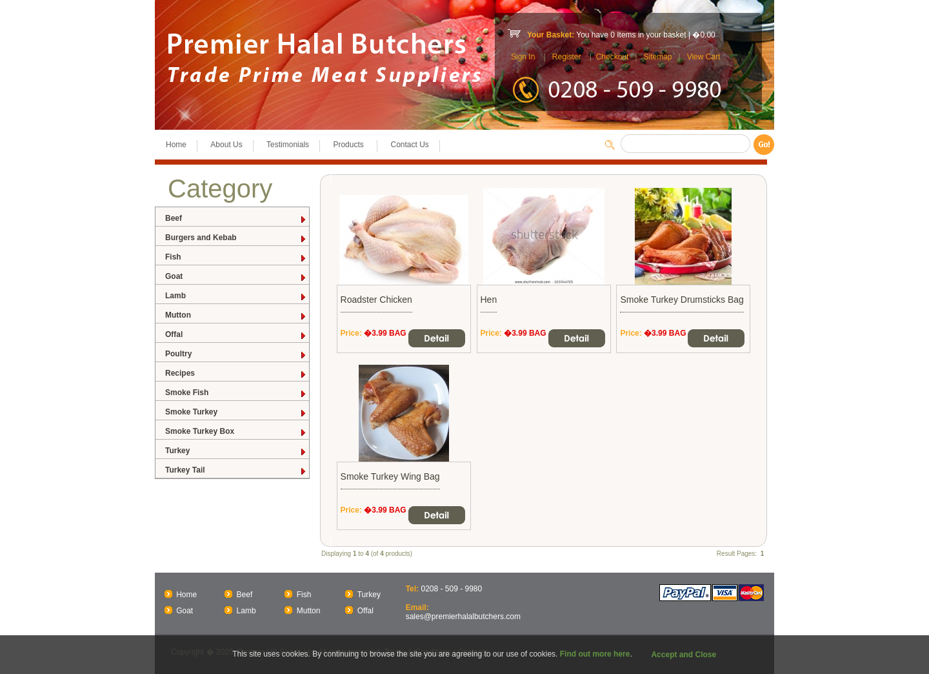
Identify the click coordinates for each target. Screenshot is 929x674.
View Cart (704, 56)
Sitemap (657, 56)
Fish (236, 257)
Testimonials (287, 144)
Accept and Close (683, 654)
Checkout (612, 56)
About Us (226, 144)
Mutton (236, 315)
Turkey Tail (236, 470)
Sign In (523, 56)
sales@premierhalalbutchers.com (463, 616)
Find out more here (595, 654)
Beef (236, 218)
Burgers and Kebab (236, 238)
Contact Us (409, 144)
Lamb (236, 296)
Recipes (236, 373)
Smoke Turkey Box (236, 431)
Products (349, 144)
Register (566, 56)
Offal (236, 335)
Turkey (236, 451)
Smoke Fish (236, 393)
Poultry (236, 354)
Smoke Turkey (236, 412)
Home (176, 144)
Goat (236, 276)
